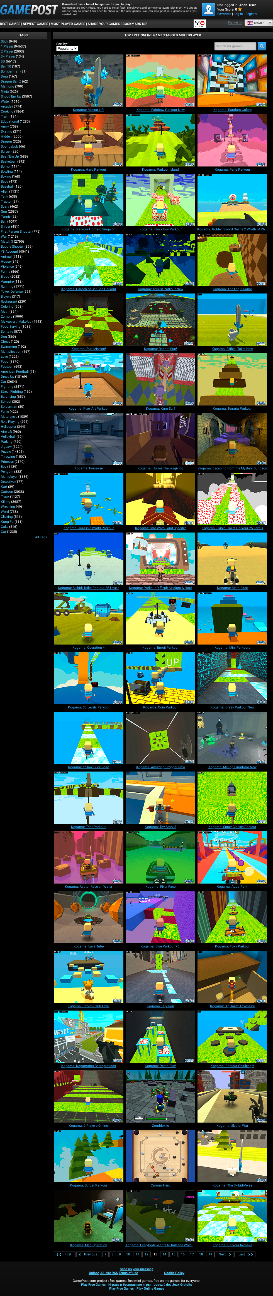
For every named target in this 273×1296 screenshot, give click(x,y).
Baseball (7, 186)
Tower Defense (12, 291)
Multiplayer (9, 477)
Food (5, 362)
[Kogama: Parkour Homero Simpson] (88, 200)
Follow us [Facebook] (235, 23)
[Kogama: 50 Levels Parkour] (88, 678)
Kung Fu (7, 522)
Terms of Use (128, 1273)
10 (128, 1254)
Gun (4, 211)
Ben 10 (6, 66)
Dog (4, 337)
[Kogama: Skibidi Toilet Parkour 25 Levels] (232, 498)
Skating (6, 131)
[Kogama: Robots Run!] (160, 319)
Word (5, 512)
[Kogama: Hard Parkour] (88, 140)
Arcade (6, 106)
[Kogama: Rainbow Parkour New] (160, 80)
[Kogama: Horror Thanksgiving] (160, 439)
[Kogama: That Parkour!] (88, 797)
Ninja (5, 91)
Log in (238, 14)
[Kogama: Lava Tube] (88, 917)
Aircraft (6, 432)
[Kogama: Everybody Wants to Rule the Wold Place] (160, 1216)
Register (251, 14)
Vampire (7, 281)
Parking (7, 442)
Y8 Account (9, 251)
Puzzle (6, 452)
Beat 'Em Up (10, 156)
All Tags (41, 537)
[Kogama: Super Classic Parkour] (232, 797)
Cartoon (7, 492)
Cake (4, 527)
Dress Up (7, 377)
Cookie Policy (174, 1273)
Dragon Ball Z (11, 81)
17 (192, 1254)
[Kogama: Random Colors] (232, 80)
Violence (7, 266)
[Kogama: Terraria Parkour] (232, 379)
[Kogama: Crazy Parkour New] (232, 678)
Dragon (6, 141)
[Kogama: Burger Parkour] (88, 1156)
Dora (4, 76)
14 (164, 1254)
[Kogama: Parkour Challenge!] (232, 1036)
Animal (6, 256)
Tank (4, 196)
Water (5, 101)
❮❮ (64, 1254)
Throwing (8, 457)
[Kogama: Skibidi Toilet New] (232, 319)
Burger (6, 151)
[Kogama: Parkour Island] (160, 140)
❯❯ (245, 1254)
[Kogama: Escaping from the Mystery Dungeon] (232, 439)
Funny (5, 271)
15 (174, 1254)
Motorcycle (9, 417)
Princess (7, 462)
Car (3, 382)
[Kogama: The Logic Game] (232, 259)
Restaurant (9, 302)
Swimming (9, 347)
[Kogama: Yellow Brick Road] (88, 738)
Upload (94, 1273)
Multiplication (11, 352)
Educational (10, 121)
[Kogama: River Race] (160, 857)
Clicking (7, 517)
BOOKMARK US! (135, 24)
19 (210, 1254)
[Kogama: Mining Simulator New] (232, 738)
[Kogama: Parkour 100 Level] (88, 977)
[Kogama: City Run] (160, 977)
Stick (4, 41)
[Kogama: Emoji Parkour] (160, 618)
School (6, 402)
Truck (5, 497)
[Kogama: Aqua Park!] (232, 857)
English (255, 23)
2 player (7, 51)
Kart (4, 487)
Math (5, 312)
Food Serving (11, 327)
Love (4, 357)
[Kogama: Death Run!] (160, 1036)
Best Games (10, 24)
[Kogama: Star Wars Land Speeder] (160, 498)
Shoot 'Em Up (11, 96)
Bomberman (10, 71)
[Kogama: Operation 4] (88, 618)
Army (5, 126)
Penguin (7, 472)
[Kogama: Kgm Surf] (160, 379)
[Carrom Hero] (160, 1156)
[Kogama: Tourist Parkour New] (160, 259)
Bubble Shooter (12, 246)
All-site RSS (109, 1273)
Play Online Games (150, 1288)
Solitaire (7, 332)
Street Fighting (12, 392)
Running (7, 286)
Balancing (8, 397)
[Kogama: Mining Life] (88, 80)
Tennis (6, 216)
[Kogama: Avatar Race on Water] (88, 857)
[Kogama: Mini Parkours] (232, 618)
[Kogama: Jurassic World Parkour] (88, 498)
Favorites (224, 14)
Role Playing (10, 422)
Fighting (7, 387)
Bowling (7, 171)
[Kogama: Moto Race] (232, 558)
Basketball (8, 161)
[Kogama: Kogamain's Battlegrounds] (88, 1036)
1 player (7, 46)
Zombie (6, 317)
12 (146, 1254)
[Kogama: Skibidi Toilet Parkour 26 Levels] (88, 558)
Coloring (7, 307)
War (4, 236)
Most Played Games (68, 24)
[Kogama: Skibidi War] (232, 1096)
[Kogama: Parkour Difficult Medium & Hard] (160, 558)
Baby (4, 181)
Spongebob (9, 146)
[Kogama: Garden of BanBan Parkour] (88, 259)
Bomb (5, 166)
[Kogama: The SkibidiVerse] (232, 1156)
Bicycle (6, 296)
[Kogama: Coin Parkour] (160, 678)
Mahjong (7, 86)
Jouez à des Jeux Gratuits (172, 1285)
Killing (5, 502)
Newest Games (35, 24)
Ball (3, 221)
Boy (3, 467)
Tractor (6, 201)
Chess (5, 342)
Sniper (5, 226)
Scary (5, 206)
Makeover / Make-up (16, 322)
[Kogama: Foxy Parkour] (232, 917)
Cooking (7, 111)
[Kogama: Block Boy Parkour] (160, 200)
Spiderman (9, 407)
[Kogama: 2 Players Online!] (88, 1096)
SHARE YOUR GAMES (104, 24)
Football (7, 367)
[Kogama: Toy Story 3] (160, 797)
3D (3, 61)
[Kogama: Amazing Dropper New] (160, 738)
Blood (5, 276)
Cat (3, 532)
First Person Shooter (16, 231)
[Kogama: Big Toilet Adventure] (232, 977)
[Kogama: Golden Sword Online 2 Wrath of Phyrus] (232, 200)
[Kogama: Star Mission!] (88, 319)
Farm (5, 412)
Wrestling (8, 507)
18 (201, 1254)
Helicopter (8, 427)
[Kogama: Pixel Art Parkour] (88, 379)
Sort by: (62, 44)
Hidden (6, 136)
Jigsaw (6, 447)
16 (183, 1254)
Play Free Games (93, 1285)
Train (5, 116)
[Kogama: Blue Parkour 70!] (160, 917)
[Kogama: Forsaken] (88, 439)
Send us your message (136, 1269)
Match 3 (7, 241)
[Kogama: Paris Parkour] (232, 140)
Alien (4, 191)
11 (137, 1254)
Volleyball (8, 437)
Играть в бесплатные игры (129, 1285)
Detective (7, 482)
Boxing (6, 176)
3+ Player (8, 56)
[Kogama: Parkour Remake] (232, 1216)
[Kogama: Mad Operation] (88, 1216)
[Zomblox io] (160, 1096)
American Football (15, 372)
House (6, 261)
